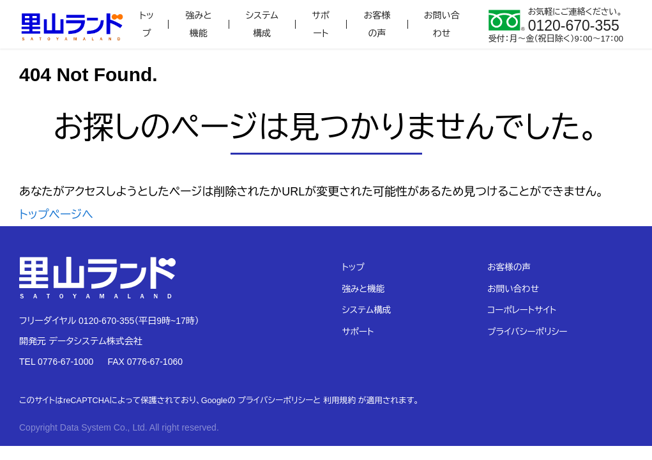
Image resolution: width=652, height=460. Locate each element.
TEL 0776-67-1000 (56, 361)
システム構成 (262, 24)
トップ (146, 24)
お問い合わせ (442, 24)
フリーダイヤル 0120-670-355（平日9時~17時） (109, 321)
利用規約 (339, 400)
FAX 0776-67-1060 (145, 361)
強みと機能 (198, 24)
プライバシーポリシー (527, 332)
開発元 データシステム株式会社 (80, 341)
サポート (321, 24)
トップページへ (56, 214)
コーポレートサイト (521, 310)
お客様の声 (377, 24)
